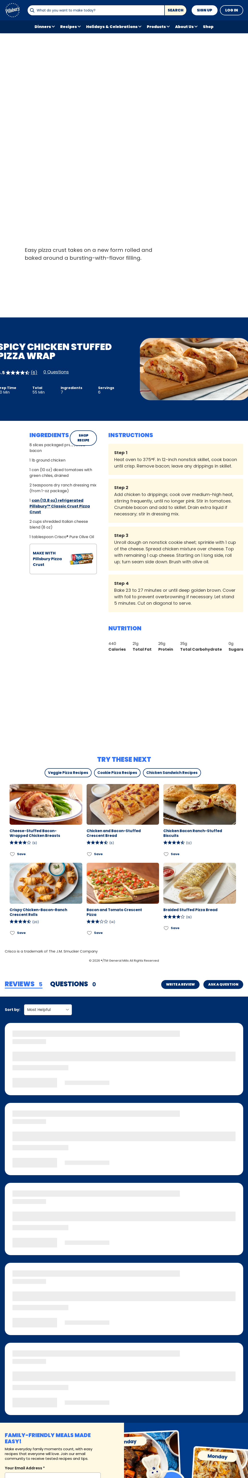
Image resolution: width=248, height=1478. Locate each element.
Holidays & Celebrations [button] (112, 26)
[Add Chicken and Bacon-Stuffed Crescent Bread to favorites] (90, 854)
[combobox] (96, 10)
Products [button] (156, 26)
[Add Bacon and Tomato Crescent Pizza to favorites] (90, 933)
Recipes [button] (68, 26)
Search (175, 10)
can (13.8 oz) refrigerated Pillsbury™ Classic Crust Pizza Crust (60, 506)
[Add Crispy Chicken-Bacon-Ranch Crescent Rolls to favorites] (13, 933)
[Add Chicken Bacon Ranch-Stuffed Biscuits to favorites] (166, 854)
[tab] (23, 984)
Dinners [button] (43, 26)
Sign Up (204, 10)
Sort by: (12, 1009)
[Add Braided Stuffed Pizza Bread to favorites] (166, 928)
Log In (231, 10)
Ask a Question (223, 984)
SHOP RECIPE (83, 438)
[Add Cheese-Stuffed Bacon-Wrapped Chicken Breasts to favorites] (13, 854)
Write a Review (180, 984)
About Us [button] (184, 26)
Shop (208, 26)
